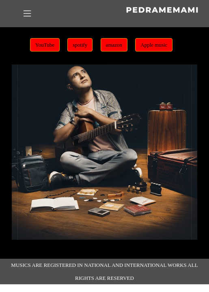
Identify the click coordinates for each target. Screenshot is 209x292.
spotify (80, 45)
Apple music (153, 45)
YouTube (44, 45)
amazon (114, 45)
